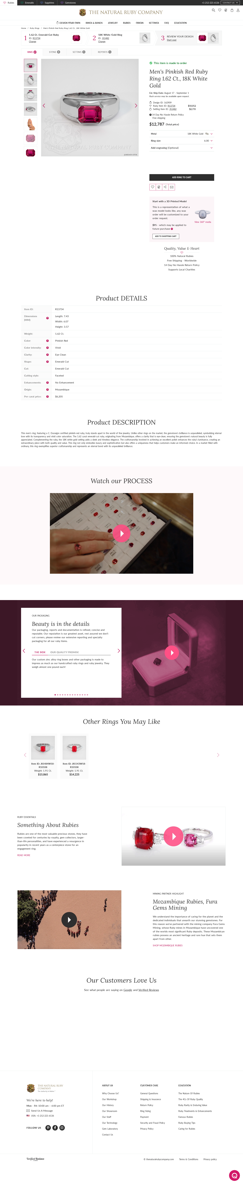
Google (128, 990)
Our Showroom (109, 1111)
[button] (136, 106)
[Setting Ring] (144, 38)
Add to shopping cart (165, 236)
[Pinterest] (48, 1127)
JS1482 (105, 38)
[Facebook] (55, 1127)
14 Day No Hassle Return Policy (168, 114)
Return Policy (146, 1105)
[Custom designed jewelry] (180, 36)
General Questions (149, 1093)
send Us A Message (42, 1110)
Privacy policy (210, 1159)
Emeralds (29, 2)
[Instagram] (62, 1127)
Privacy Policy (146, 1128)
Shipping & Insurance (150, 1099)
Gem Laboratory (110, 1128)
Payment (144, 1117)
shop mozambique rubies (168, 945)
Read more (23, 855)
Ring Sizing (145, 1111)
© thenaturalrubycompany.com (159, 1159)
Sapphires (49, 2)
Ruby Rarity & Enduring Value (192, 1105)
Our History (108, 1105)
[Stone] (76, 38)
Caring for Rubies (186, 1128)
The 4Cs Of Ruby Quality (190, 1099)
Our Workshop (109, 1099)
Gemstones (70, 2)
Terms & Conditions (188, 1159)
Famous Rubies (185, 1117)
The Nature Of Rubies (189, 1093)
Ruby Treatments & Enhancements (195, 1111)
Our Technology (109, 1123)
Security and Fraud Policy (152, 1123)
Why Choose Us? (110, 1093)
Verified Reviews (148, 990)
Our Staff (106, 1117)
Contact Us (107, 1134)
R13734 (36, 38)
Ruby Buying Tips (186, 1123)
